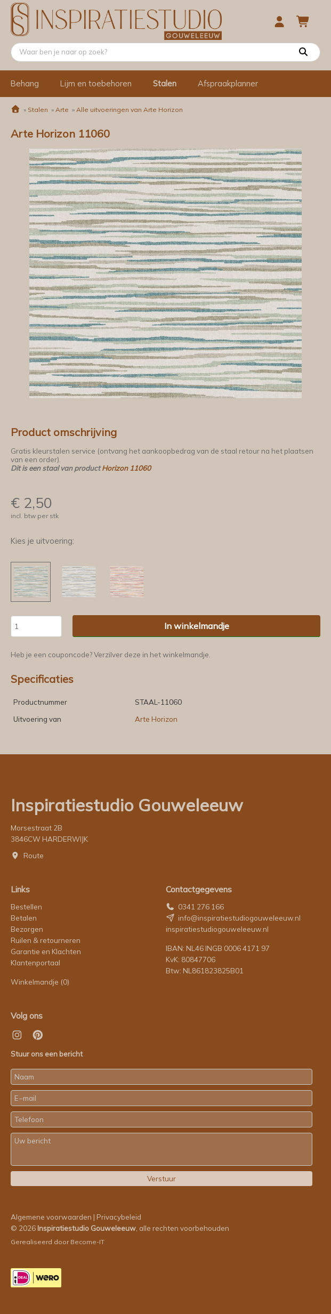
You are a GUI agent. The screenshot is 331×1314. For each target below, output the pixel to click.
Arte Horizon (156, 719)
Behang (25, 83)
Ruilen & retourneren (45, 940)
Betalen (24, 918)
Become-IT (87, 1242)
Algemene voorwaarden (51, 1217)
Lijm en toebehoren (96, 83)
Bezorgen (27, 929)
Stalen (164, 83)
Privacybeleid (118, 1217)
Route (33, 855)
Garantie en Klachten (47, 951)
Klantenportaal (35, 962)
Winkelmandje (40, 982)
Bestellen (26, 906)
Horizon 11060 (126, 468)
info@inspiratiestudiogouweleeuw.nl (239, 918)
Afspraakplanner (228, 83)
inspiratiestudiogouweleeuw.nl (217, 929)
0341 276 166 (201, 906)
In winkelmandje (196, 625)
